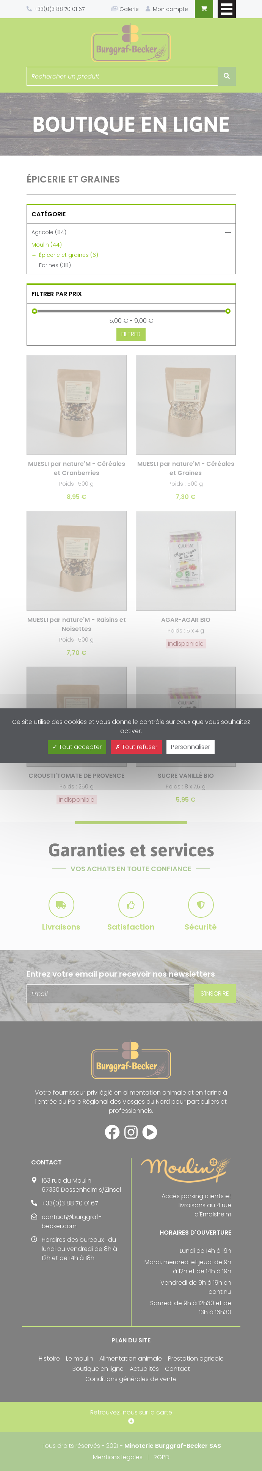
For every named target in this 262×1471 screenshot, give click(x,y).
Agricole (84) (48, 232)
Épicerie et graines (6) (68, 255)
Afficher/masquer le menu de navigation (226, 9)
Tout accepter (77, 747)
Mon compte (170, 9)
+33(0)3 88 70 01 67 (59, 9)
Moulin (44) (46, 245)
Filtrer (131, 334)
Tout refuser (136, 747)
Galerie (129, 9)
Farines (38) (55, 265)
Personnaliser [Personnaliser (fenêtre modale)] (190, 747)
